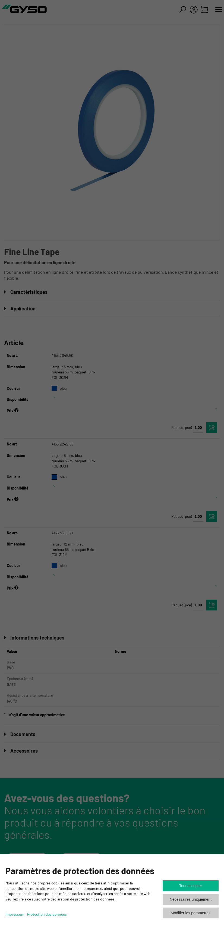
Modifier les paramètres (190, 913)
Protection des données (47, 914)
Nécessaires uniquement (191, 899)
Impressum (14, 914)
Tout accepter (190, 886)
